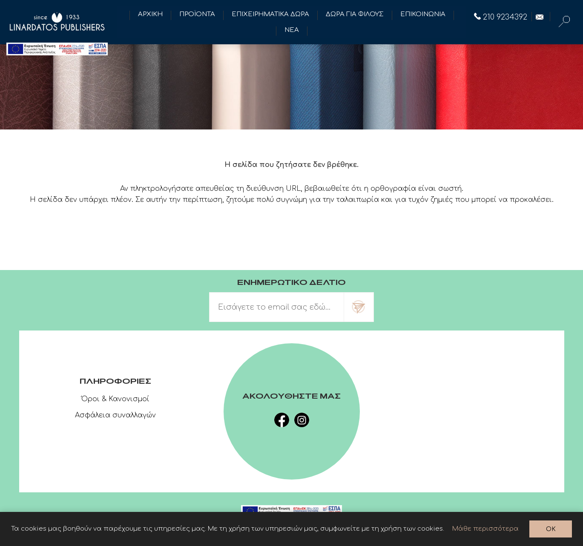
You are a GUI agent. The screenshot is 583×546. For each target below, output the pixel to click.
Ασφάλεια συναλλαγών (115, 415)
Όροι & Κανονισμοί (115, 399)
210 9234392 (500, 17)
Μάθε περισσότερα (485, 528)
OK (551, 529)
